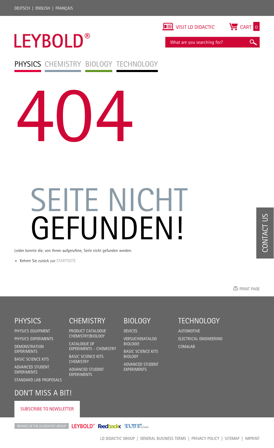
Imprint (252, 438)
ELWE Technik (136, 426)
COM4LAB (186, 346)
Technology (199, 320)
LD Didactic (41, 426)
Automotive (189, 330)
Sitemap (232, 438)
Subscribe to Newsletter (47, 409)
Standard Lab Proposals (38, 379)
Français (64, 8)
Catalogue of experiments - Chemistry (92, 346)
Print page (249, 288)
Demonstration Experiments (29, 349)
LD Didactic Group (117, 438)
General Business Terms (163, 438)
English (42, 8)
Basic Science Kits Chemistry (86, 359)
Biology (137, 320)
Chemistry (87, 320)
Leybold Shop (83, 426)
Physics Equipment (32, 330)
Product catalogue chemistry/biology (87, 333)
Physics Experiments (33, 338)
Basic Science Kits (31, 359)
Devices (130, 330)
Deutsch (22, 8)
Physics (27, 320)
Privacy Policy (205, 438)
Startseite (66, 260)
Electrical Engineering (200, 338)
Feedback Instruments (109, 426)
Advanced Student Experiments (31, 369)
